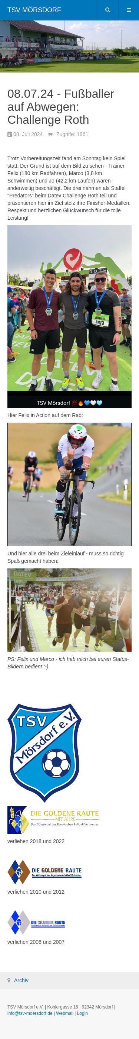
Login (82, 1013)
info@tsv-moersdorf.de (30, 1013)
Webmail (64, 1013)
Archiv (21, 980)
